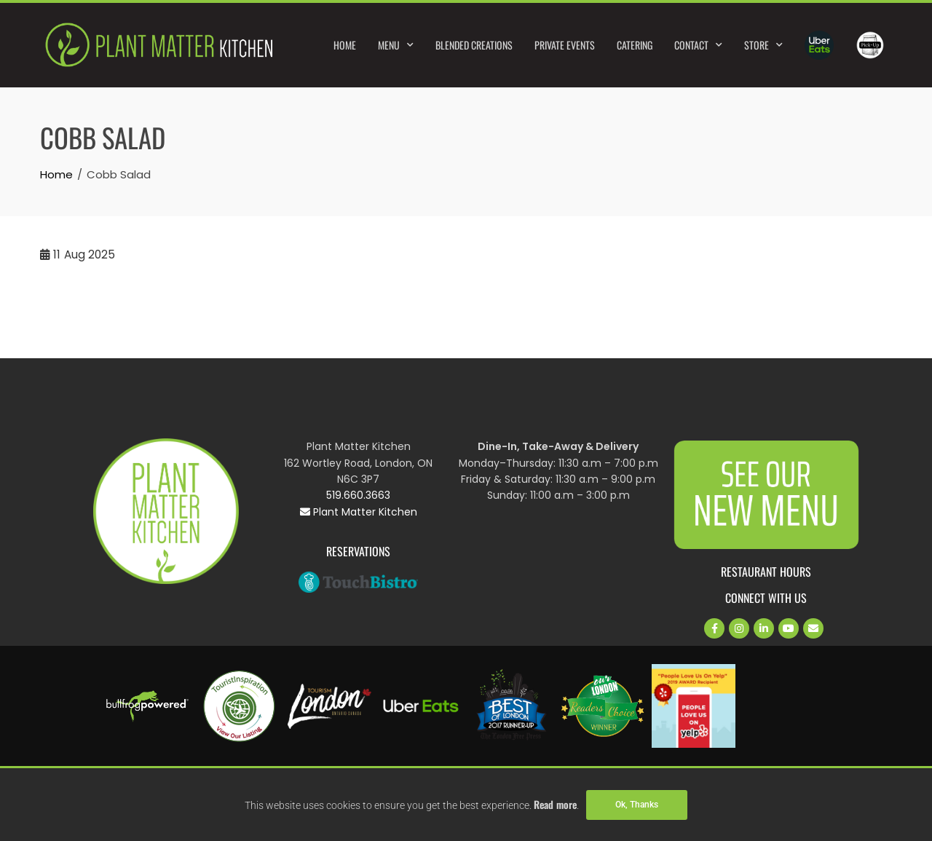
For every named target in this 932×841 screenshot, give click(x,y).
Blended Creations (474, 44)
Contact (698, 45)
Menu (396, 45)
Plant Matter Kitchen (358, 512)
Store (763, 45)
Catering (634, 44)
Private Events (564, 44)
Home (344, 44)
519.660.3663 (358, 495)
